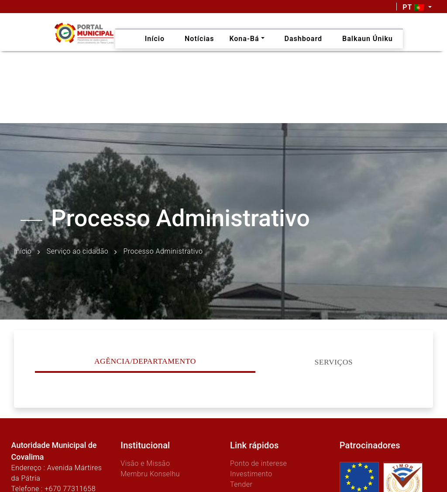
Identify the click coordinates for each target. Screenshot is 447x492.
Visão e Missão (145, 463)
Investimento (251, 474)
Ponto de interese (258, 463)
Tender (241, 484)
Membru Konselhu (150, 474)
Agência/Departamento (145, 361)
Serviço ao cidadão (77, 251)
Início (22, 251)
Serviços (334, 362)
